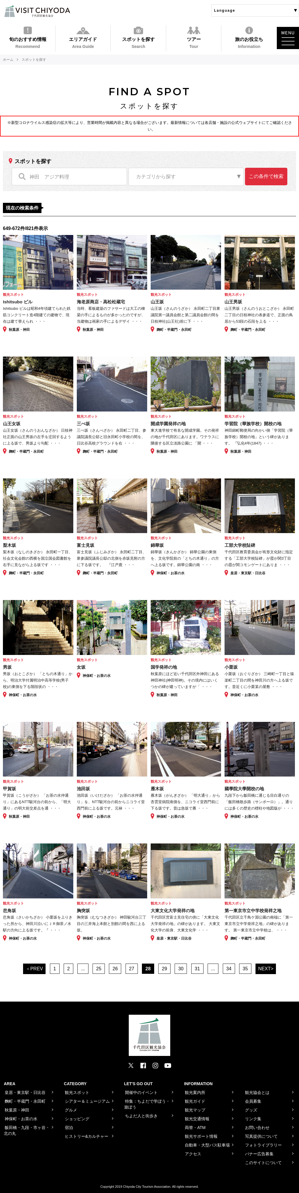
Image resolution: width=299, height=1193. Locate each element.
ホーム (8, 60)
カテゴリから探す (156, 176)
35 (245, 968)
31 (197, 968)
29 (164, 968)
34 (229, 968)
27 (131, 968)
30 (180, 968)
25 (98, 968)
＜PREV (34, 968)
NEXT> (265, 968)
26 (115, 968)
